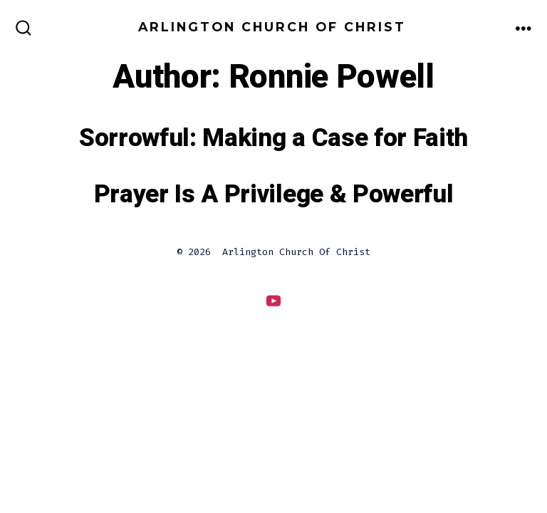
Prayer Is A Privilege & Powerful (274, 194)
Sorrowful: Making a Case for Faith (273, 138)
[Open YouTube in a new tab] (273, 300)
